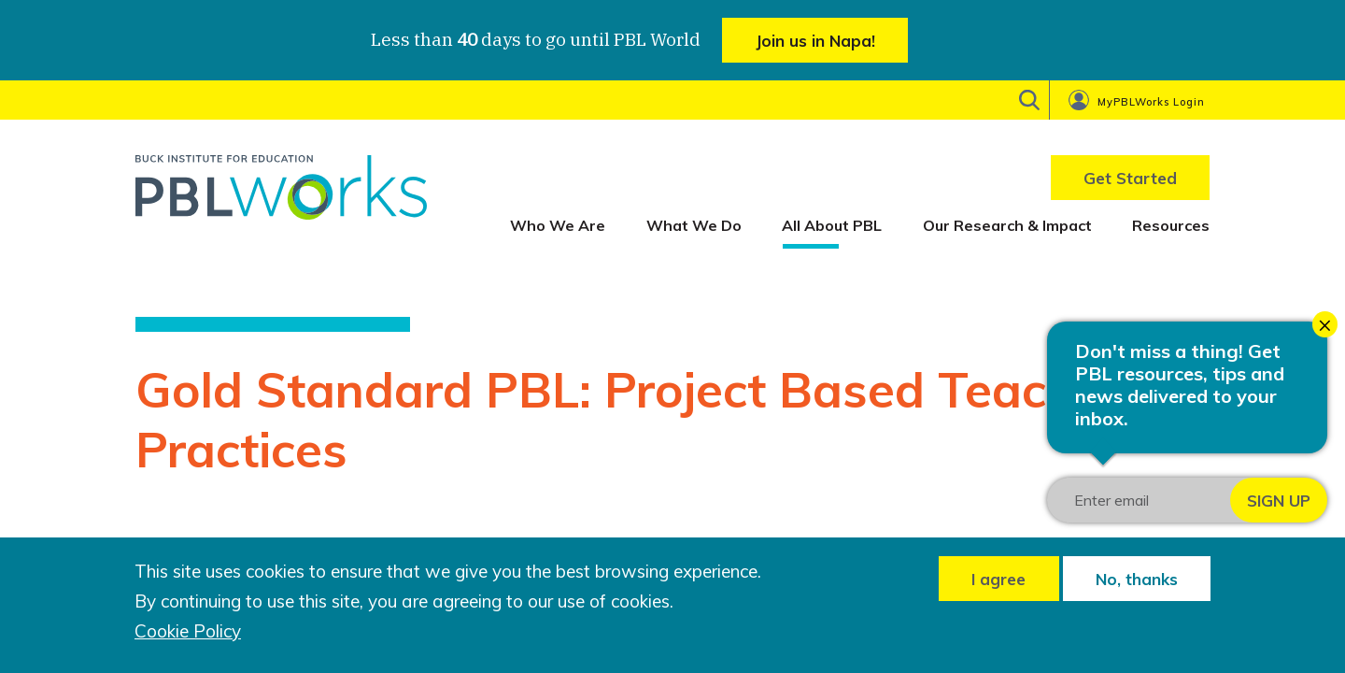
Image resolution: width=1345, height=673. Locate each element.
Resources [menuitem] (1171, 225)
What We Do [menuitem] (694, 225)
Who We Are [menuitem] (557, 225)
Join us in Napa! (815, 40)
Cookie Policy (187, 631)
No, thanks (1137, 579)
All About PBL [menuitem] (832, 225)
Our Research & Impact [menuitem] (1007, 225)
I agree (998, 579)
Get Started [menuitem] (1130, 178)
